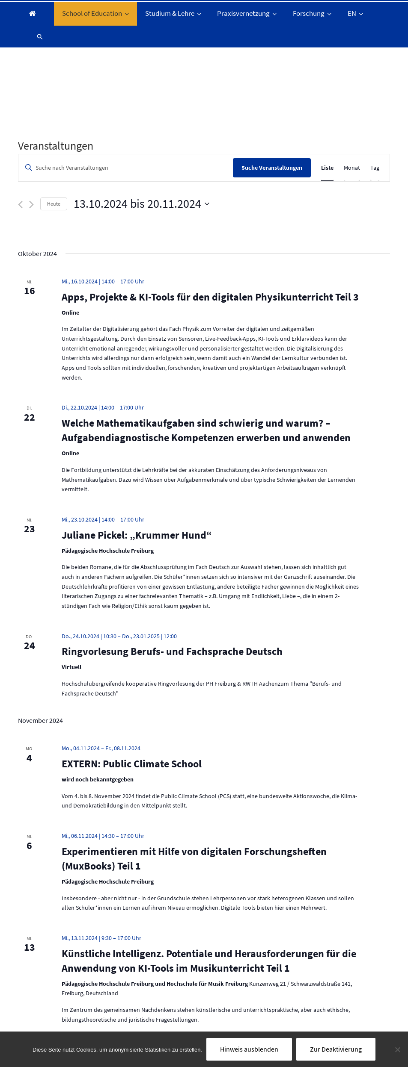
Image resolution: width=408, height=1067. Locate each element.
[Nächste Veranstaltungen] (31, 204)
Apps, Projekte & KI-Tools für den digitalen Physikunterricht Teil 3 (210, 297)
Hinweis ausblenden (249, 1049)
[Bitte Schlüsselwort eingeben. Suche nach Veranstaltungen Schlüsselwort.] (125, 167)
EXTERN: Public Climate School (132, 763)
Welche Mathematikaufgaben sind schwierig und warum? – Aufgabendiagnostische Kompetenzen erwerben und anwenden (206, 430)
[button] (36, 36)
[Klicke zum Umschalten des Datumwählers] (141, 203)
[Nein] (397, 1049)
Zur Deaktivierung (336, 1049)
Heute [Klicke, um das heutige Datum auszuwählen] (53, 203)
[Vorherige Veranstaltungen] (20, 204)
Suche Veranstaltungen (271, 167)
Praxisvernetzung (247, 13)
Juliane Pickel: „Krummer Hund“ (137, 535)
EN (356, 13)
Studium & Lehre (174, 13)
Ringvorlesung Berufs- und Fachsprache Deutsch (172, 651)
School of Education (96, 13)
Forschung (313, 13)
